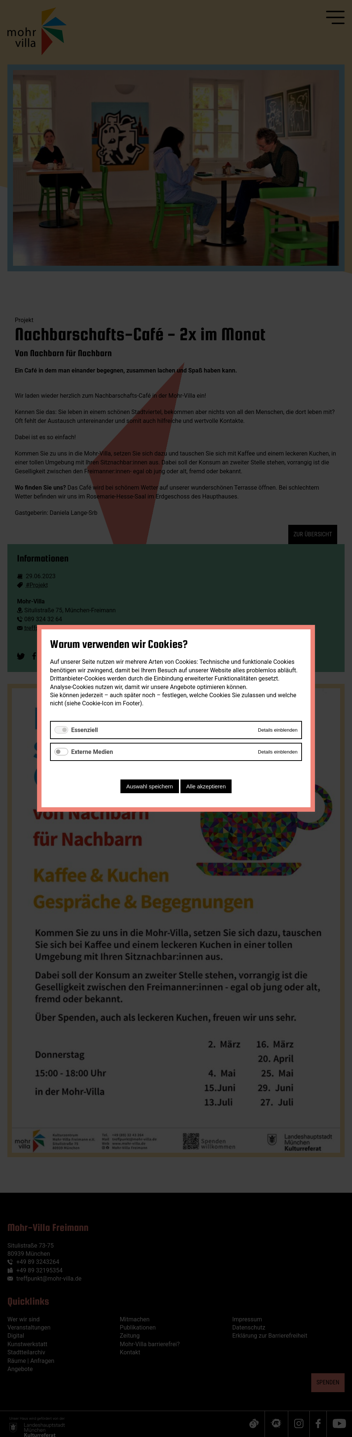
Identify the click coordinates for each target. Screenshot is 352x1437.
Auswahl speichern (149, 787)
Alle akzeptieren (206, 787)
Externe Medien (92, 751)
